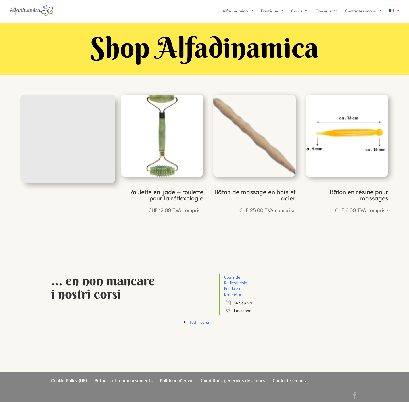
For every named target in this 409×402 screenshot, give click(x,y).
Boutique (269, 11)
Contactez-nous (360, 11)
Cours (296, 11)
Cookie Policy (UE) (69, 380)
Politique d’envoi (176, 380)
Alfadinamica (235, 11)
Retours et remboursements (123, 380)
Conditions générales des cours (233, 380)
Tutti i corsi (199, 321)
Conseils (324, 11)
